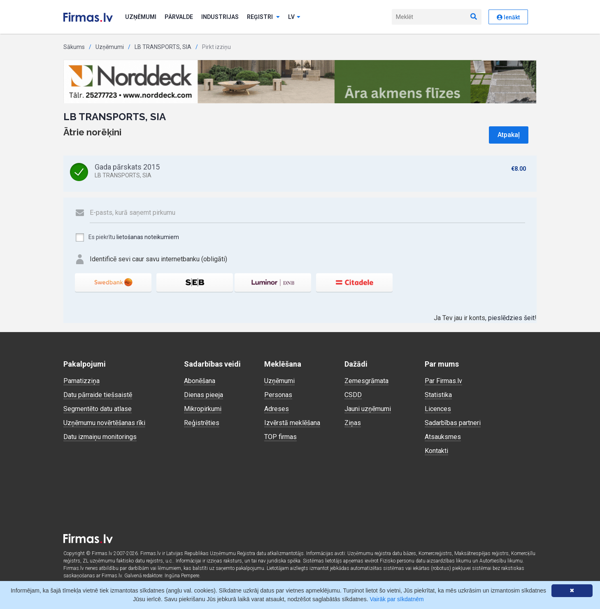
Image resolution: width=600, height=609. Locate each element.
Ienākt (508, 17)
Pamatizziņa (81, 381)
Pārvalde (179, 17)
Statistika (438, 395)
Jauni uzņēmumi (367, 409)
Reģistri (263, 17)
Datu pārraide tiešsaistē (97, 395)
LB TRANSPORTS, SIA (163, 47)
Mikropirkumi (202, 409)
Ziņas (352, 423)
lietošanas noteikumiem (147, 237)
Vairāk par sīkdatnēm (396, 599)
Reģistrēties (201, 423)
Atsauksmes (443, 437)
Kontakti (436, 451)
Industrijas (220, 17)
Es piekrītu (127, 237)
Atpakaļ (509, 135)
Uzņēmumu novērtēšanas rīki (104, 423)
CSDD (353, 395)
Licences (438, 409)
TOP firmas (280, 437)
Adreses (276, 409)
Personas (278, 395)
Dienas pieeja (203, 395)
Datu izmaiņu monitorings (100, 437)
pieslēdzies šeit (511, 318)
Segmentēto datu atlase (97, 409)
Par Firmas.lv (443, 381)
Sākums (74, 47)
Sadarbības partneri (453, 423)
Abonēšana (199, 381)
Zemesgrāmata (366, 381)
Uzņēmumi (140, 17)
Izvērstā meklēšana (292, 423)
